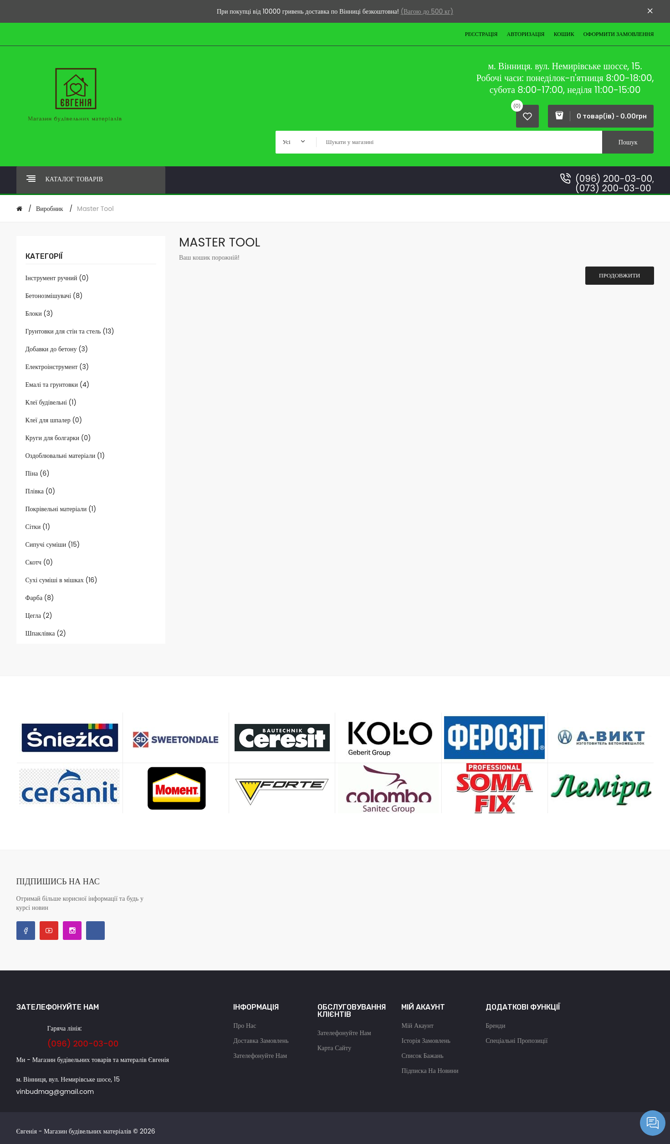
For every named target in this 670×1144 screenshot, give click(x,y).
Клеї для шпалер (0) (54, 420)
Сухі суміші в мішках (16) (61, 580)
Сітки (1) (38, 526)
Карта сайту (334, 1047)
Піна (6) (38, 473)
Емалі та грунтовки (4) (58, 384)
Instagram (72, 930)
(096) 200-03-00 (613, 178)
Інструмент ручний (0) (57, 277)
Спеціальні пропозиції (516, 1040)
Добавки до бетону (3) (57, 349)
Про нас (244, 1025)
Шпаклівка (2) (46, 633)
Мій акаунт (417, 1025)
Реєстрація (481, 34)
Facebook (25, 930)
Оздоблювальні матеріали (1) (65, 455)
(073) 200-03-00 (613, 188)
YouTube (49, 930)
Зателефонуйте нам (260, 1055)
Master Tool (95, 208)
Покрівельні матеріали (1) (61, 508)
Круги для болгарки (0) (58, 437)
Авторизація (526, 34)
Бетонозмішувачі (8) (54, 295)
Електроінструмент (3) (57, 366)
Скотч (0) (39, 562)
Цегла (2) (39, 615)
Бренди (495, 1025)
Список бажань (422, 1055)
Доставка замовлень (260, 1040)
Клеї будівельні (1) (51, 402)
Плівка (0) (41, 491)
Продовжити (619, 275)
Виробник (49, 208)
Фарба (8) (40, 597)
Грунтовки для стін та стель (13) (70, 331)
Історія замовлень (425, 1040)
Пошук (628, 142)
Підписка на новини (429, 1070)
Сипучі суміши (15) (53, 544)
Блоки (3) (39, 313)
